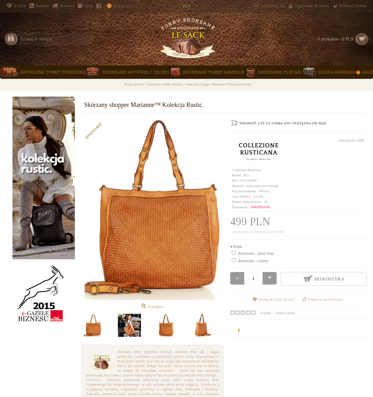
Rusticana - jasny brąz (256, 253)
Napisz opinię (285, 313)
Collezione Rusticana (246, 170)
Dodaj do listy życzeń (276, 299)
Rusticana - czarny (253, 260)
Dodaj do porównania (325, 299)
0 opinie (265, 313)
